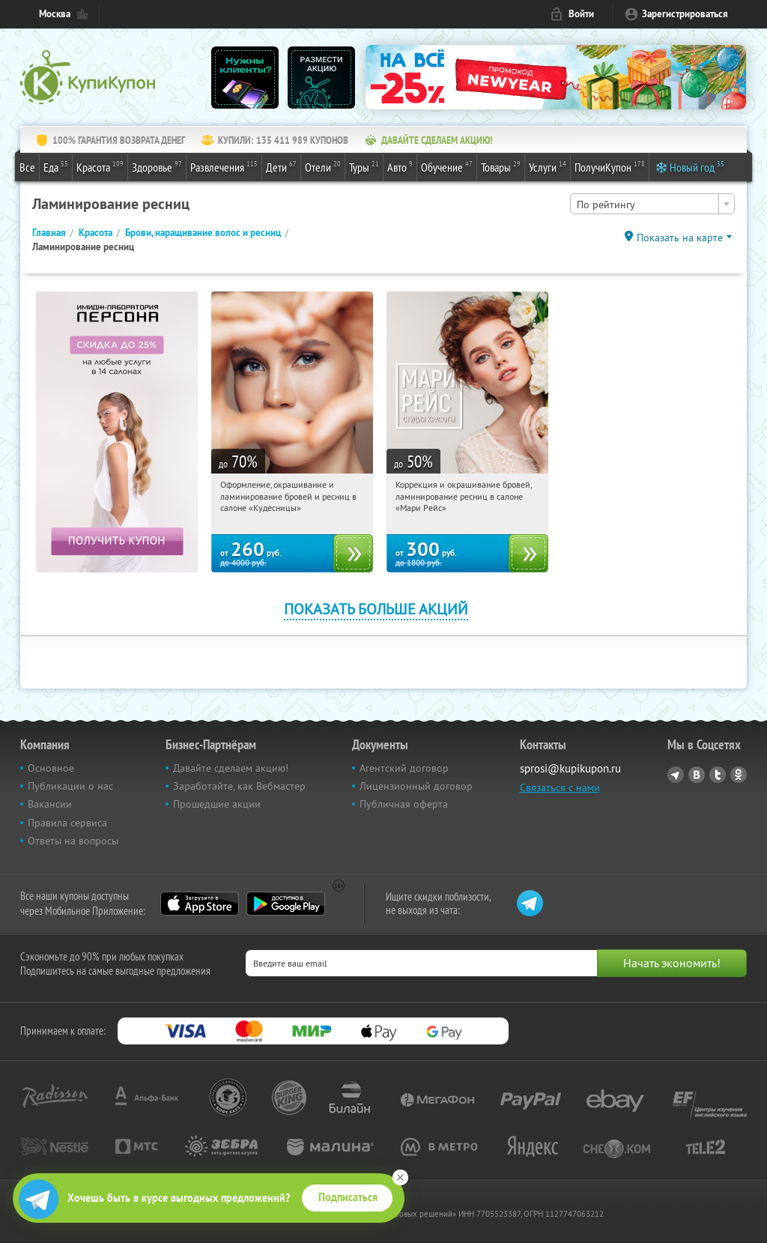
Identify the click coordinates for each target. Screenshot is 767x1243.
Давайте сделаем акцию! (230, 768)
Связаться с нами (560, 787)
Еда (55, 166)
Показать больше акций (376, 608)
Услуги (547, 166)
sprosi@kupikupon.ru (570, 768)
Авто (400, 166)
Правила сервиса (67, 822)
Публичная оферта (404, 804)
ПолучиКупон (610, 166)
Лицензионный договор (416, 786)
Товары (501, 166)
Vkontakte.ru (696, 774)
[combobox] (652, 203)
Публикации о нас (70, 786)
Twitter (717, 774)
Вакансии (50, 804)
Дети (281, 166)
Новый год (697, 166)
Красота (100, 166)
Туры (364, 166)
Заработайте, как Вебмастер (239, 786)
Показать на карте (680, 237)
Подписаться (348, 1197)
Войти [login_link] (581, 13)
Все (27, 167)
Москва (54, 13)
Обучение (447, 166)
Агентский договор (404, 768)
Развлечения (224, 166)
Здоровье (157, 166)
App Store (199, 904)
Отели (323, 166)
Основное (51, 768)
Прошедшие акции (217, 804)
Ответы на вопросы (73, 840)
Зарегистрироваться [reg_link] (685, 13)
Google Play (285, 904)
